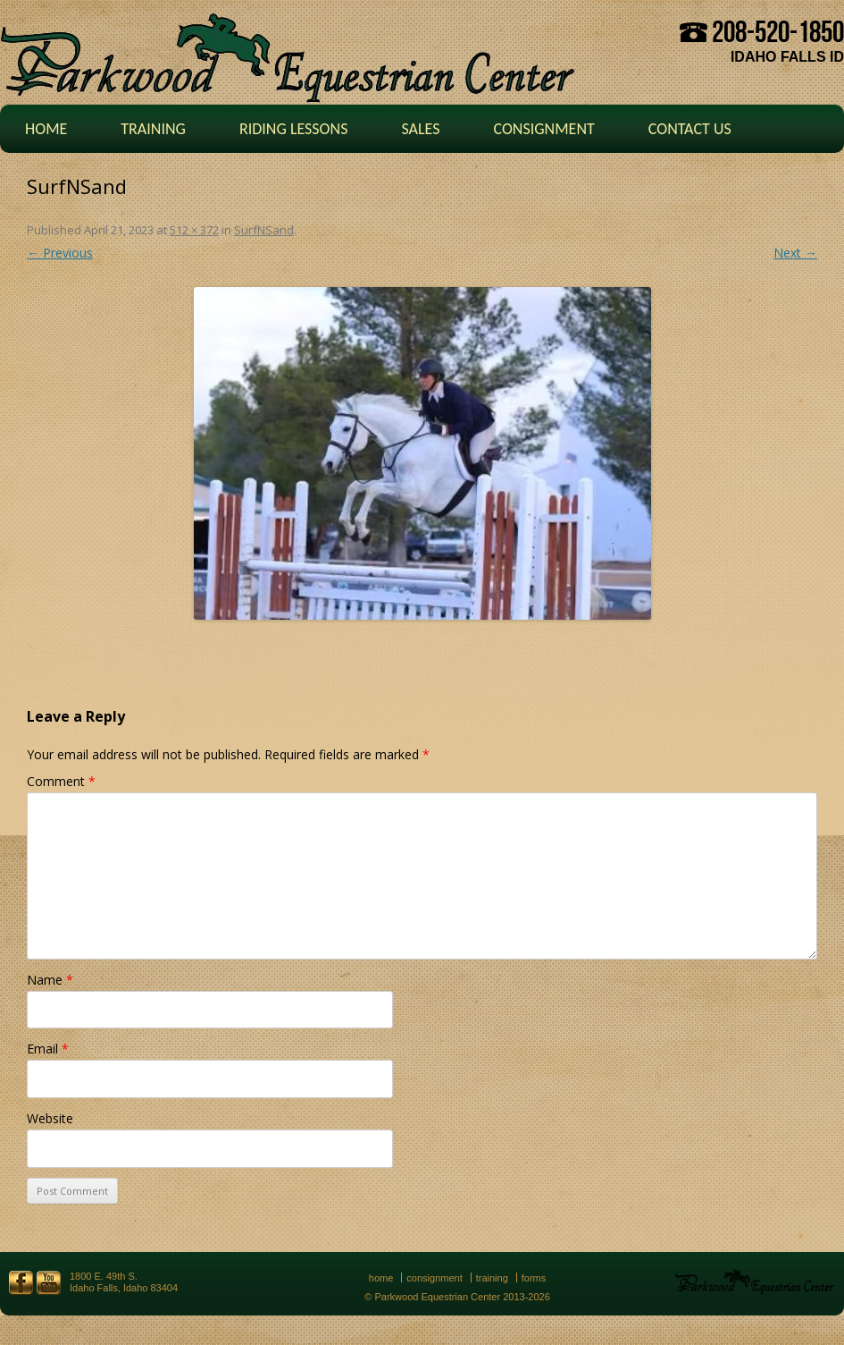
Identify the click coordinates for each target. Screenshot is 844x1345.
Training (153, 129)
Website (50, 1118)
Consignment (543, 129)
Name (50, 979)
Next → (795, 252)
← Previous (60, 252)
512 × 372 (194, 230)
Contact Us (689, 129)
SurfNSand (264, 230)
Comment (61, 781)
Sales (420, 129)
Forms (534, 1278)
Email (48, 1048)
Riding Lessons (293, 129)
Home (46, 129)
